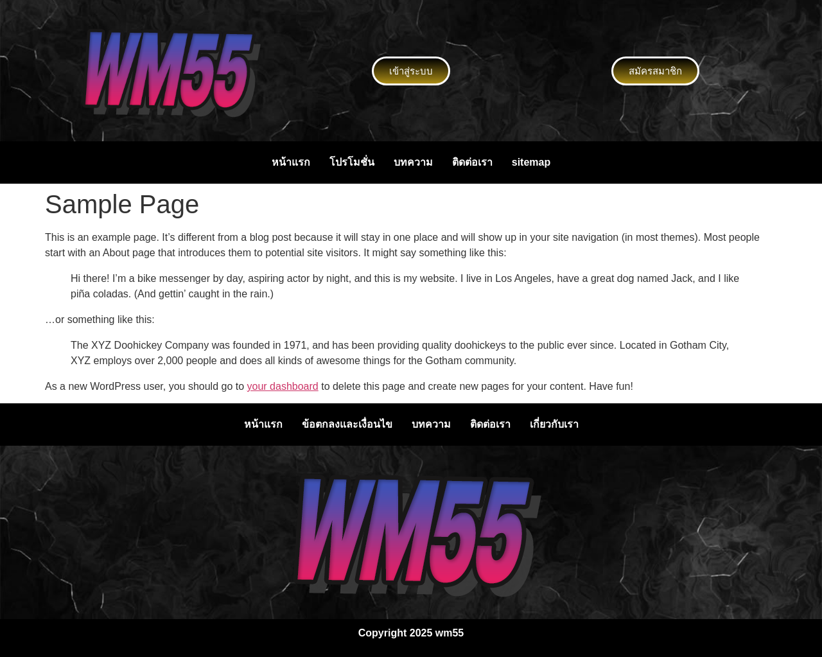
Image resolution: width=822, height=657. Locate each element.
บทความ (413, 162)
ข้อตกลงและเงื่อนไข (347, 424)
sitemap (531, 162)
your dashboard (283, 386)
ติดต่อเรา (472, 162)
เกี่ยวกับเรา (554, 424)
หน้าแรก (291, 162)
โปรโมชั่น (351, 162)
